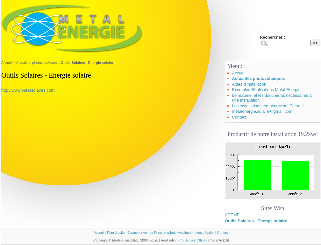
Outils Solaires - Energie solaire (256, 220)
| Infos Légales (203, 232)
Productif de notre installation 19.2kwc (272, 134)
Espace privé (137, 232)
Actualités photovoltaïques (36, 63)
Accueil (6, 63)
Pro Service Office (191, 240)
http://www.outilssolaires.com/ (28, 90)
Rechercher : (272, 37)
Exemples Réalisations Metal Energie (266, 89)
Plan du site (116, 232)
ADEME (232, 214)
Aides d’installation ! (250, 84)
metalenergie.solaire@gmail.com (262, 111)
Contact (239, 117)
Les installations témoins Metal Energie (268, 105)
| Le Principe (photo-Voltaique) (170, 232)
